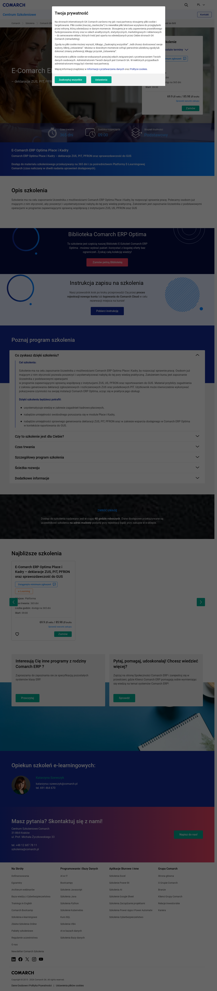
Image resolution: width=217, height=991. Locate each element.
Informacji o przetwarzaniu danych (105, 69)
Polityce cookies (138, 69)
